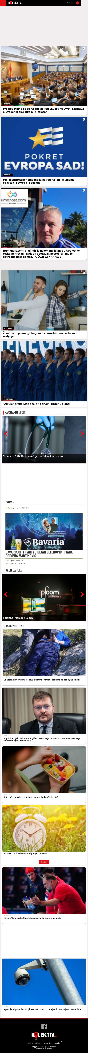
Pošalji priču (71, 3)
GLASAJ (44, 862)
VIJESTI (15, 412)
